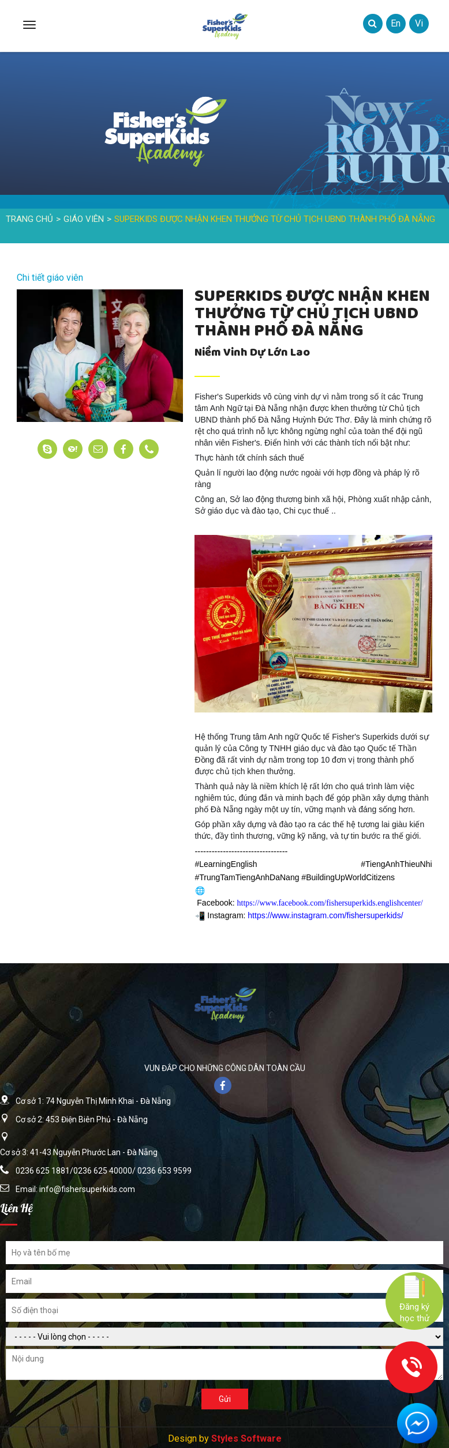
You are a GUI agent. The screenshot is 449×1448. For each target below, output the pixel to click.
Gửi (225, 1399)
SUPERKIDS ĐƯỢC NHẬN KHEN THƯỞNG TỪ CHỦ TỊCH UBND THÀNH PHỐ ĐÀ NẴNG (274, 219)
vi (419, 23)
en (396, 23)
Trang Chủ (29, 219)
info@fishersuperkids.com (87, 1189)
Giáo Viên (83, 219)
